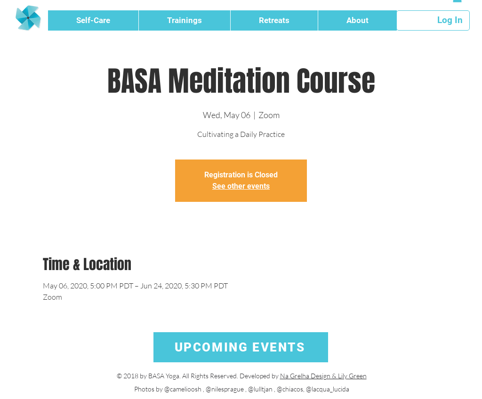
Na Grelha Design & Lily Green (323, 376)
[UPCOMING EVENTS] (240, 347)
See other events (241, 186)
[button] (93, 20)
